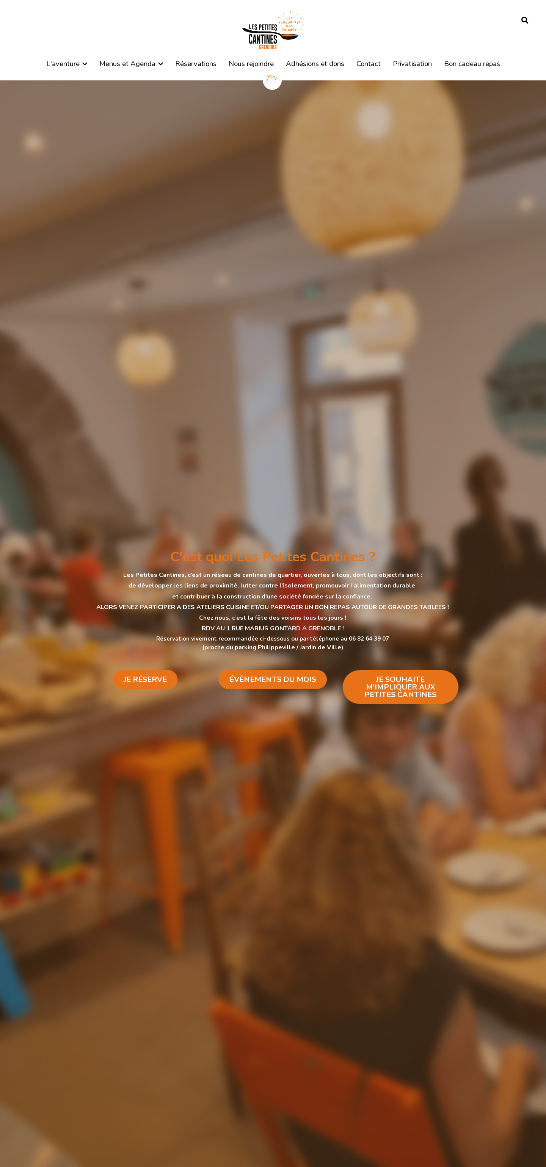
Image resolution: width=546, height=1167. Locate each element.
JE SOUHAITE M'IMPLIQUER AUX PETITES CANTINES (400, 687)
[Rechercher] (525, 20)
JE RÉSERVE (145, 679)
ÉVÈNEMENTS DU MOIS (272, 679)
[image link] (272, 30)
